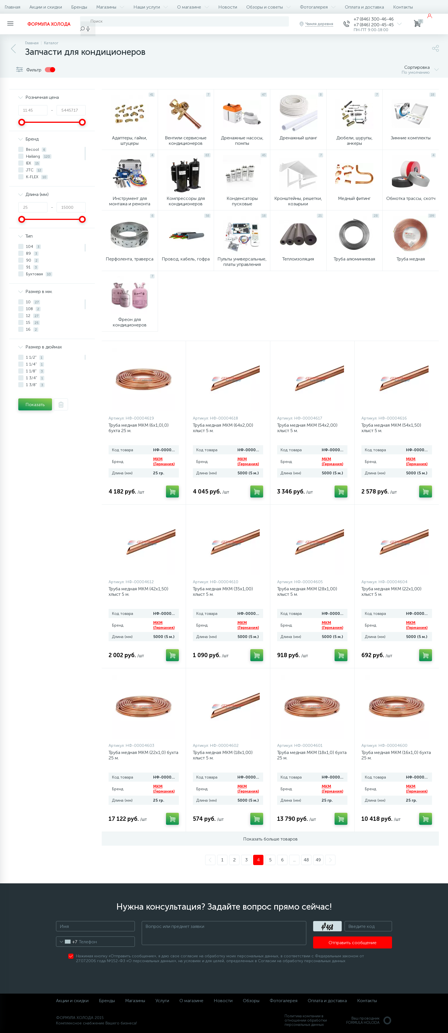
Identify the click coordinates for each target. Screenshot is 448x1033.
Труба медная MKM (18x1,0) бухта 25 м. (312, 755)
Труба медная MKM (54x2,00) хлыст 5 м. (307, 427)
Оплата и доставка (364, 7)
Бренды (79, 7)
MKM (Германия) (164, 461)
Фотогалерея (318, 7)
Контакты (403, 7)
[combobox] (66, 941)
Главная (12, 7)
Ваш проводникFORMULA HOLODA (369, 1020)
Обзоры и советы (268, 7)
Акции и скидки (45, 7)
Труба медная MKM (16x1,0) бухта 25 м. (396, 755)
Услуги (162, 1000)
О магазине (193, 7)
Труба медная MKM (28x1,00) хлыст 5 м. (307, 591)
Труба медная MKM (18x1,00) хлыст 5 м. (223, 755)
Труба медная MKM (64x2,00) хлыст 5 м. (223, 427)
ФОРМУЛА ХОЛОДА (48, 24)
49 (318, 859)
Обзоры (251, 1000)
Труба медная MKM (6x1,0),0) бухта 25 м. (139, 427)
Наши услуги (150, 7)
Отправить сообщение (353, 942)
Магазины (110, 7)
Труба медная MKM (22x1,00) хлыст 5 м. (391, 591)
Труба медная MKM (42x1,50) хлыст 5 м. (138, 591)
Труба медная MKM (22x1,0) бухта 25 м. (143, 755)
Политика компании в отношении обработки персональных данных (306, 1020)
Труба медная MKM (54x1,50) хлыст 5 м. (391, 427)
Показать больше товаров (270, 839)
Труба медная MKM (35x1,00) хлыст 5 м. (223, 591)
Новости (227, 7)
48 (306, 859)
